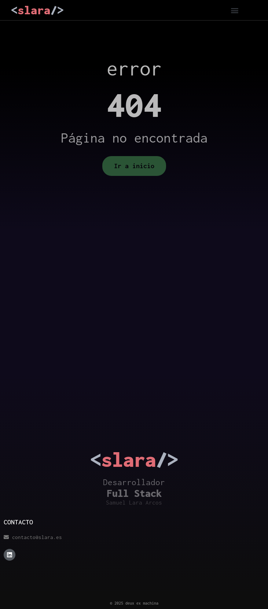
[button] (234, 10)
